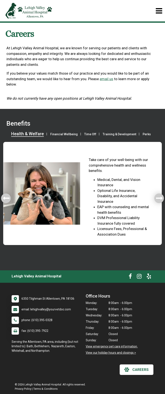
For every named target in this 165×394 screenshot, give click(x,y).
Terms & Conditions (45, 388)
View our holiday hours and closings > (111, 352)
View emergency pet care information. (112, 346)
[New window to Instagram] (139, 277)
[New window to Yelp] (148, 277)
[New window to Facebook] (130, 277)
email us (106, 79)
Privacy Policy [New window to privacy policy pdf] (23, 388)
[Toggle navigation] (159, 11)
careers (136, 369)
